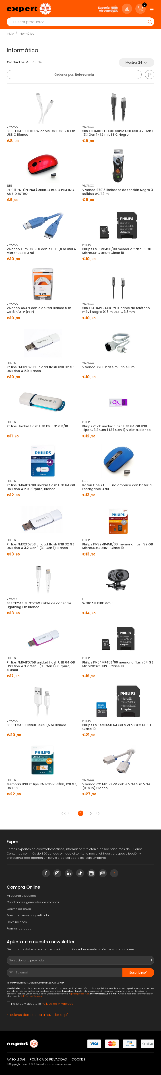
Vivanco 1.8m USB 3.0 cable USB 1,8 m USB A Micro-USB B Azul (41, 251)
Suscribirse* (138, 972)
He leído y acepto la (40, 1004)
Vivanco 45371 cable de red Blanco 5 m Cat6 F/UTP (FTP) (39, 310)
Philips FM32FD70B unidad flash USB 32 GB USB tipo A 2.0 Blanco (40, 369)
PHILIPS (86, 245)
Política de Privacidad (32, 996)
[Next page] (92, 813)
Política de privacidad (48, 1059)
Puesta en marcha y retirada (28, 915)
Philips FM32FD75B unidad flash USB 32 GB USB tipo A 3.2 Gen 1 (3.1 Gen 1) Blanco (40, 546)
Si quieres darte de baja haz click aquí (37, 1015)
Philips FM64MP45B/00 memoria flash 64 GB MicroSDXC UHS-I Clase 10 (117, 664)
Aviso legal (16, 1059)
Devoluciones (17, 922)
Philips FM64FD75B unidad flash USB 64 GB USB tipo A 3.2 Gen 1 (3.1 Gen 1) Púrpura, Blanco (41, 666)
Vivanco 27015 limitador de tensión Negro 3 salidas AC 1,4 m (117, 192)
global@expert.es (79, 993)
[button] (149, 74)
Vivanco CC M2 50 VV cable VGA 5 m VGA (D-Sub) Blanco (116, 786)
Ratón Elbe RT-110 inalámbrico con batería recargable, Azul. (117, 487)
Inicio (10, 33)
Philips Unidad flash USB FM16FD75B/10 (37, 426)
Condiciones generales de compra (33, 902)
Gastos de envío (19, 909)
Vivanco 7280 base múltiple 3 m (108, 367)
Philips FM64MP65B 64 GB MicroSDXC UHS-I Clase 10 (116, 727)
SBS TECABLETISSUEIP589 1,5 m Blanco (36, 725)
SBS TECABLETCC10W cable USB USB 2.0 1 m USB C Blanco (41, 133)
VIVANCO (13, 127)
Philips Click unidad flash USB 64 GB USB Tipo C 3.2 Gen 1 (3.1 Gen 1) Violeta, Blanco (116, 428)
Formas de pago (19, 928)
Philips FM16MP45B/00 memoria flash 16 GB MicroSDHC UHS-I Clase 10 (116, 251)
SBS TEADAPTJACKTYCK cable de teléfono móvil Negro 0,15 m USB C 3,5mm (116, 310)
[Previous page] (63, 813)
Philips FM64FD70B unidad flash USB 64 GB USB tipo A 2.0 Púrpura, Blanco (41, 487)
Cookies (78, 1059)
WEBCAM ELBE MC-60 (99, 603)
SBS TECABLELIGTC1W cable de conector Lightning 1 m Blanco (39, 605)
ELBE (9, 185)
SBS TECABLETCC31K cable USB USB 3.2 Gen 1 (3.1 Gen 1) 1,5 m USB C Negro (117, 133)
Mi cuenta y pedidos (22, 896)
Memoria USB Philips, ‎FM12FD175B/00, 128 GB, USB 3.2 (42, 786)
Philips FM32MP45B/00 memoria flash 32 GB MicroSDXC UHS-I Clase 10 (117, 546)
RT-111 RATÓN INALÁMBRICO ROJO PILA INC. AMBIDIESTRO (40, 192)
